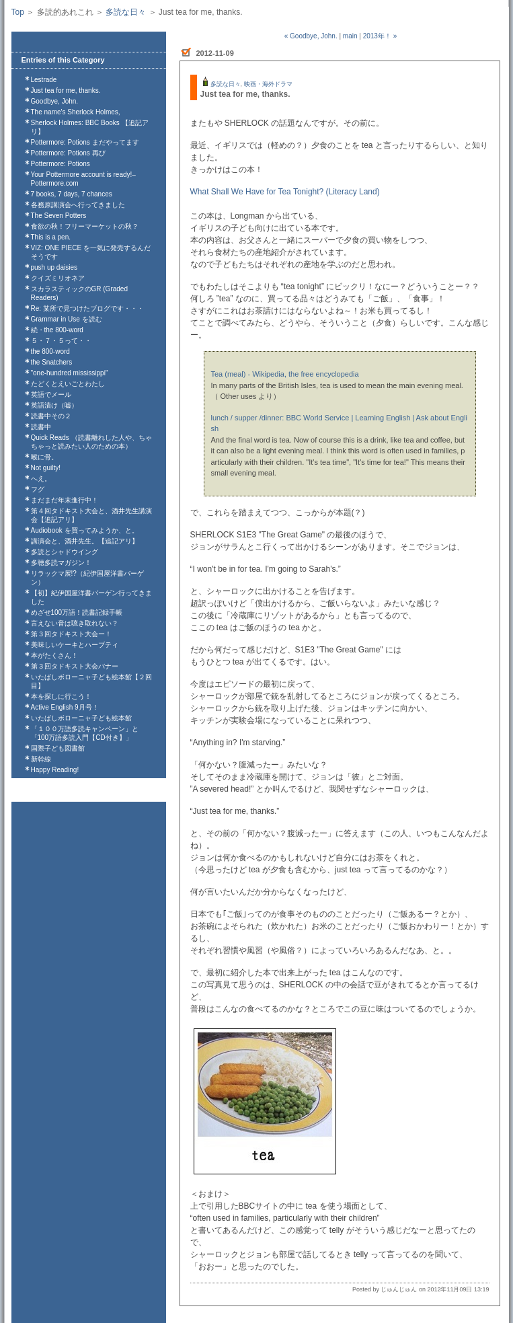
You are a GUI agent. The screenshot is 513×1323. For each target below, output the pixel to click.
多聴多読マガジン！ (61, 562)
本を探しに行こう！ (61, 696)
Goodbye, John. (55, 101)
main (350, 36)
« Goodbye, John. (311, 36)
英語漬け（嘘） (54, 405)
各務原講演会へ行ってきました (78, 205)
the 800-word (50, 351)
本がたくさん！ (54, 655)
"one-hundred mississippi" (69, 373)
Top (17, 12)
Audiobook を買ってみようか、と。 (85, 530)
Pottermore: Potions (60, 163)
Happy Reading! (55, 769)
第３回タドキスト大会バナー (74, 666)
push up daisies (54, 267)
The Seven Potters (59, 215)
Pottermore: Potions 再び (68, 153)
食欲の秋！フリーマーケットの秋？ (85, 226)
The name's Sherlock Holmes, (75, 112)
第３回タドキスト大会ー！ (71, 634)
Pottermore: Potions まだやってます (85, 142)
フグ (37, 489)
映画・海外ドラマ (268, 84)
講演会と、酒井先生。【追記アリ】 (85, 541)
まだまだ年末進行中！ (64, 500)
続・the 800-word (57, 330)
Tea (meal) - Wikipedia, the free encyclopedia (285, 374)
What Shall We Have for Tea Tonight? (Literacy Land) (285, 191)
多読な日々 (126, 12)
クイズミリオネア (58, 278)
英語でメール (51, 394)
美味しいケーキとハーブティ (74, 644)
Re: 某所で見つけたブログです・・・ (87, 308)
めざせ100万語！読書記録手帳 (77, 612)
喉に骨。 (44, 457)
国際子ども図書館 (58, 748)
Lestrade (44, 79)
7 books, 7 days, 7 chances (71, 194)
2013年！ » (380, 36)
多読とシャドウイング (64, 552)
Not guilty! (46, 467)
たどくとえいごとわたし (68, 383)
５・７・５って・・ (61, 340)
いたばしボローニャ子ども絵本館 (81, 718)
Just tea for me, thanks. (66, 90)
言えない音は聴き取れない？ (74, 623)
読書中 (41, 426)
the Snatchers (52, 362)
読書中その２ (51, 416)
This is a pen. (51, 237)
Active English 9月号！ (65, 707)
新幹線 (41, 759)
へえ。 (41, 478)
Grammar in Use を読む (66, 319)
